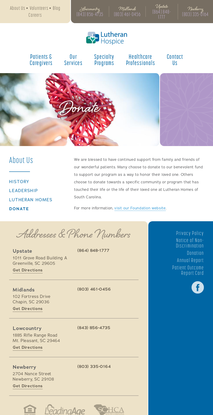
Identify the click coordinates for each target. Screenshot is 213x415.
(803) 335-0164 (195, 14)
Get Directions (28, 270)
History (19, 182)
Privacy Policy (190, 233)
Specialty (104, 59)
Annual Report (190, 260)
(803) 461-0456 (127, 14)
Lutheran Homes (31, 200)
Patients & (41, 59)
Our (73, 59)
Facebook (197, 287)
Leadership (23, 191)
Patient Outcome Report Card (188, 270)
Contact (175, 59)
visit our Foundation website (140, 208)
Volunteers (39, 8)
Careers (35, 15)
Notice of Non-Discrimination (190, 243)
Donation (195, 252)
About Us (17, 8)
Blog (57, 8)
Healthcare (140, 59)
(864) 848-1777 (161, 14)
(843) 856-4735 (90, 14)
